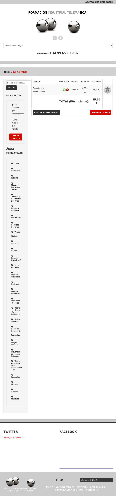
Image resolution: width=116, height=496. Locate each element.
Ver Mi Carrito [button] (16, 137)
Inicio (7, 72)
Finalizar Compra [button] (101, 112)
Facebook (55, 38)
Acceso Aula (97, 487)
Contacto (92, 489)
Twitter (60, 38)
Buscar (11, 88)
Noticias (82, 487)
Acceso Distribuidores (99, 2)
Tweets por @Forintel (12, 438)
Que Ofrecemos (65, 487)
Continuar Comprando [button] (46, 112)
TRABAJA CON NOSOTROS (69, 489)
